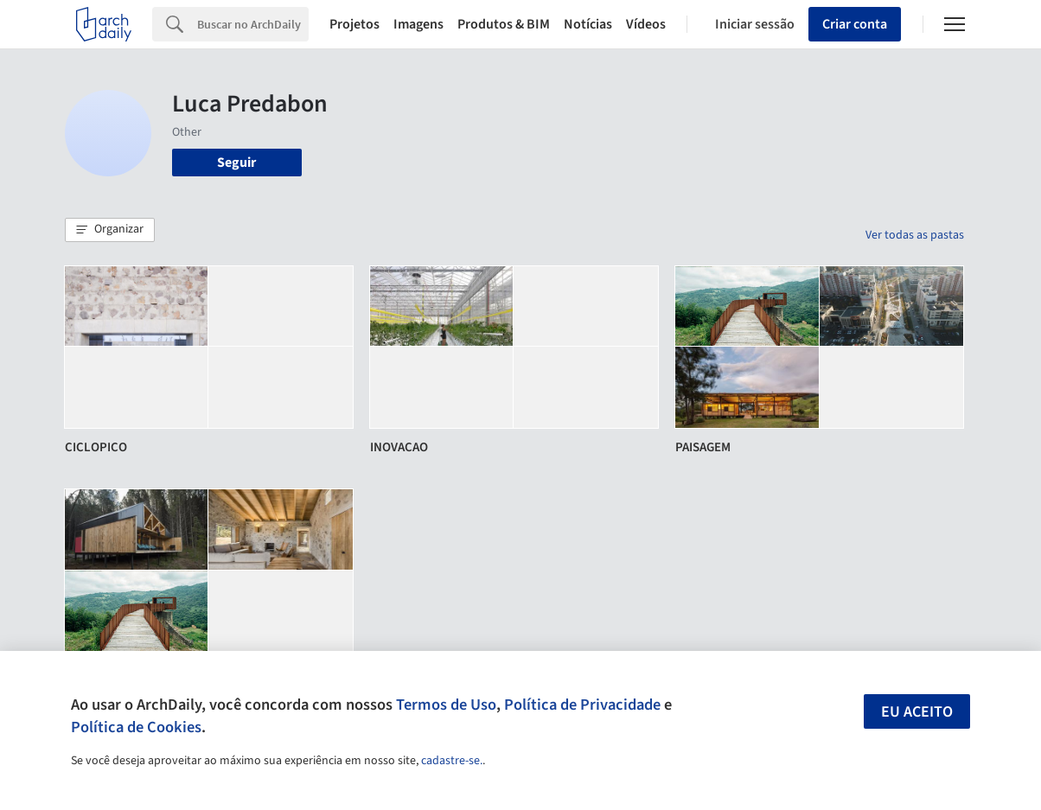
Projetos (354, 24)
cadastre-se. (451, 760)
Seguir (236, 162)
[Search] (253, 24)
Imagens (418, 24)
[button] (110, 230)
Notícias (588, 24)
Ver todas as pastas (914, 235)
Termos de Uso (446, 704)
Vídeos (646, 24)
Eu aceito (917, 712)
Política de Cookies (136, 727)
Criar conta (854, 24)
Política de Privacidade (582, 704)
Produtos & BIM (503, 24)
